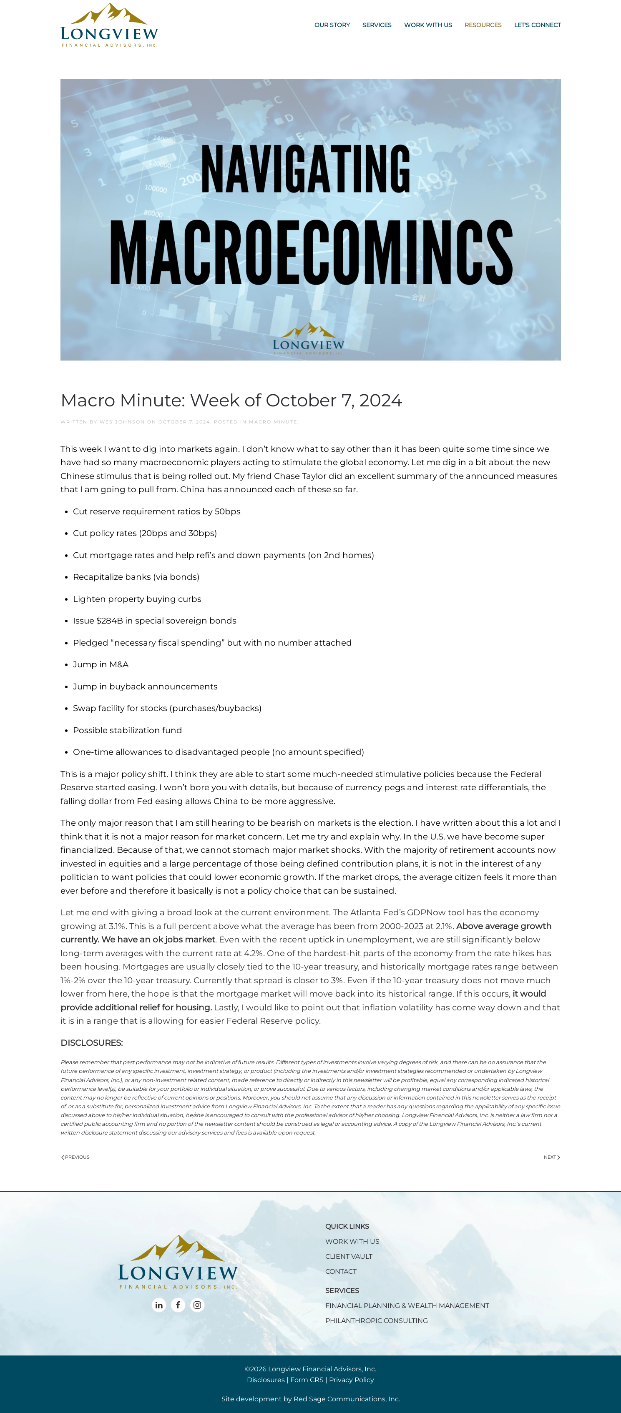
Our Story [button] (332, 25)
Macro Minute (273, 422)
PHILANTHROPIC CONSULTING (376, 1321)
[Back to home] (109, 25)
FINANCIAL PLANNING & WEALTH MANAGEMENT (407, 1306)
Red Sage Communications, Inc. (347, 1399)
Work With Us (428, 25)
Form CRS (307, 1380)
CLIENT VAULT (348, 1256)
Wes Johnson (122, 422)
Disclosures (266, 1380)
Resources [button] (483, 25)
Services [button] (377, 25)
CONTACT (341, 1271)
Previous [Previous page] (75, 1157)
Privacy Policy (351, 1380)
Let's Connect (537, 25)
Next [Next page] (552, 1157)
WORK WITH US (352, 1241)
